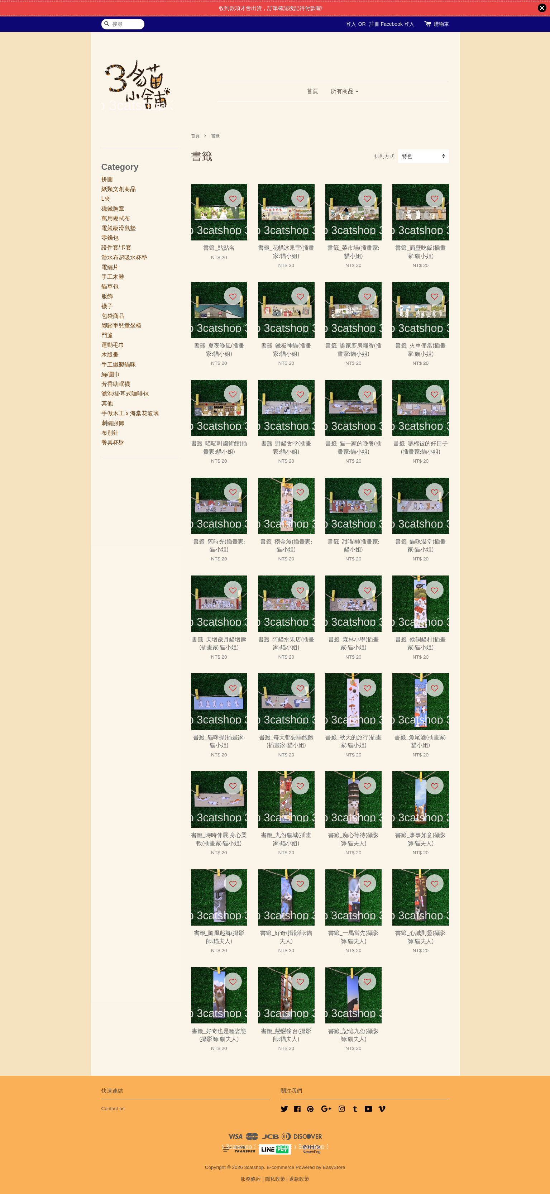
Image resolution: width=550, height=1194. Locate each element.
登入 (351, 24)
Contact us (113, 1108)
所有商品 (345, 91)
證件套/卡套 (116, 247)
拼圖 (107, 179)
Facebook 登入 (397, 24)
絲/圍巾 (110, 374)
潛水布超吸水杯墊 (124, 257)
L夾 (105, 199)
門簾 (107, 335)
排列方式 (384, 156)
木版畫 (110, 355)
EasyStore (334, 1167)
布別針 (110, 433)
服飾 (107, 296)
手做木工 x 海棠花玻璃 (130, 413)
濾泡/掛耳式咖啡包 (125, 394)
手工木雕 (112, 277)
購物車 (441, 24)
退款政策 (299, 1179)
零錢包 (110, 238)
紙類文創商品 (118, 189)
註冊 (374, 24)
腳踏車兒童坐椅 (121, 326)
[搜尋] (122, 24)
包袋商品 (112, 316)
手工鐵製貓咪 (118, 365)
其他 (107, 403)
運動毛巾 (112, 345)
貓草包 (110, 286)
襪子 (107, 306)
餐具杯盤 (112, 442)
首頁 (312, 91)
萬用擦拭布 (115, 218)
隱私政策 (275, 1179)
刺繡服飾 (112, 423)
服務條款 (251, 1179)
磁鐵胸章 (112, 209)
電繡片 (110, 267)
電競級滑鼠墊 (118, 228)
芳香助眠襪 (115, 384)
